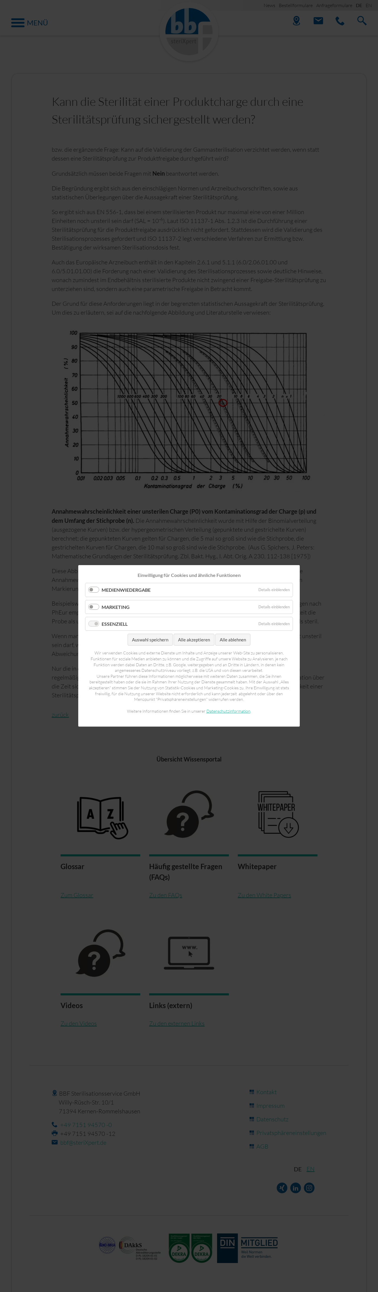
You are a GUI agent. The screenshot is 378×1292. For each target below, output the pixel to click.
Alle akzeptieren (194, 639)
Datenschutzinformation (228, 711)
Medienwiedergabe (126, 590)
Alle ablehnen (233, 639)
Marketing (116, 607)
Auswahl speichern (150, 639)
